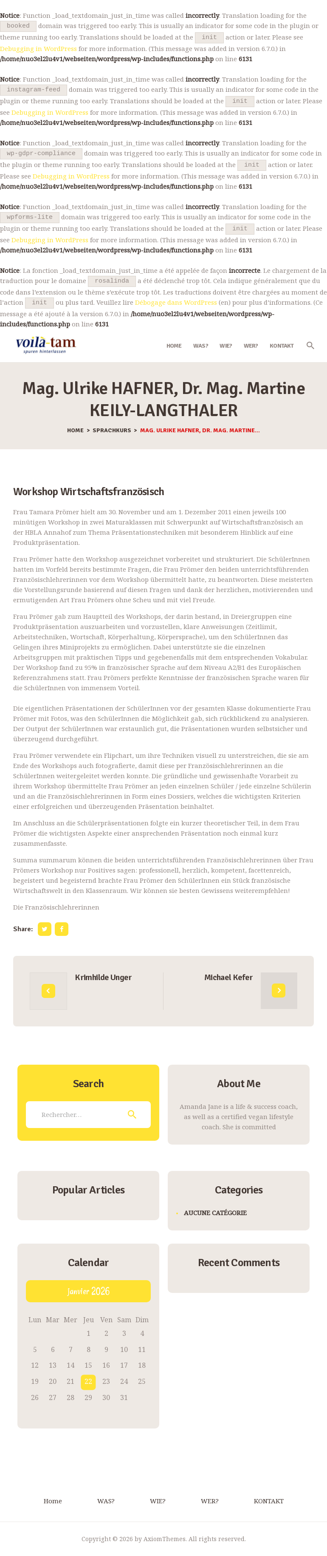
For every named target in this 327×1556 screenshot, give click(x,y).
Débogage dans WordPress (176, 302)
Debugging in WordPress (38, 48)
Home (75, 430)
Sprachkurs (112, 430)
